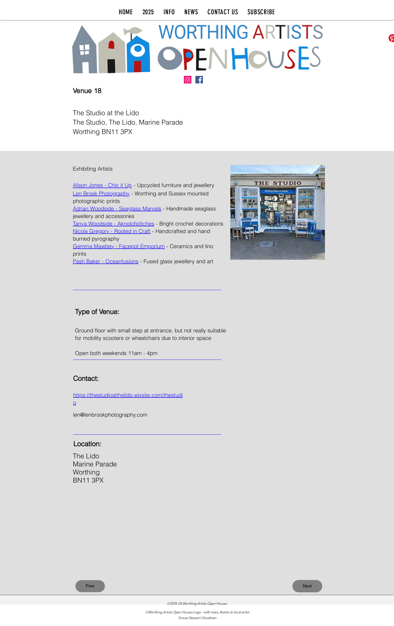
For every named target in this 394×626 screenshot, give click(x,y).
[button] (148, 12)
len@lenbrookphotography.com (110, 414)
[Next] (307, 586)
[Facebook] (199, 79)
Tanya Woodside (92, 223)
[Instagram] (187, 79)
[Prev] (90, 586)
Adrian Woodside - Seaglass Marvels (117, 208)
